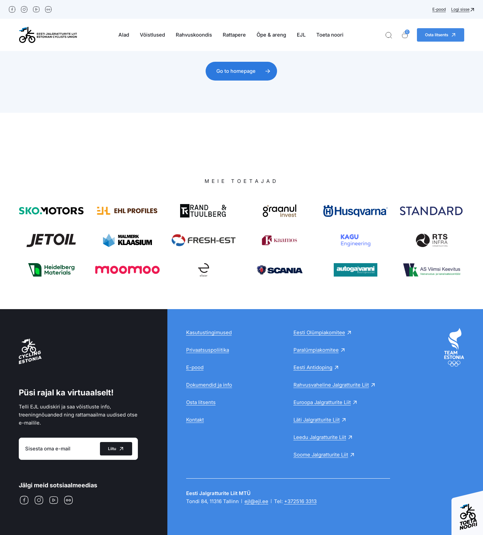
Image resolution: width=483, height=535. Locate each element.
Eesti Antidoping (312, 367)
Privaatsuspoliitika (207, 350)
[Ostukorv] (405, 35)
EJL (301, 35)
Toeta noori (329, 35)
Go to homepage (236, 71)
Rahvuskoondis (194, 35)
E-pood (439, 9)
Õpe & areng (271, 35)
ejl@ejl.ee (256, 501)
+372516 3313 (300, 501)
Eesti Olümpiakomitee (319, 332)
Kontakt (195, 420)
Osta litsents (201, 402)
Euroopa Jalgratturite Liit (322, 402)
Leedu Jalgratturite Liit (319, 437)
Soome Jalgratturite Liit (320, 454)
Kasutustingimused (209, 332)
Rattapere (234, 35)
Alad (123, 35)
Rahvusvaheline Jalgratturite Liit (331, 385)
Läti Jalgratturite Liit (316, 420)
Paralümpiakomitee (316, 350)
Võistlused (152, 35)
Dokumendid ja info (209, 385)
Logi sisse (460, 9)
